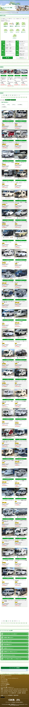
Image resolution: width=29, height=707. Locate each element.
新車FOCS (11, 26)
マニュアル (22, 45)
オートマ (21, 44)
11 (14, 97)
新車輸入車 (5, 26)
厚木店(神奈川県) (15, 690)
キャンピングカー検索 (4, 679)
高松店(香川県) (20, 691)
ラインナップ (3, 676)
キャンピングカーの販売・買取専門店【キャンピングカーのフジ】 (13, 704)
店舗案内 (2, 688)
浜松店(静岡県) (6, 691)
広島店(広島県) (15, 691)
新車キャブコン (17, 26)
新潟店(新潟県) (20, 690)
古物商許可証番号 (15, 695)
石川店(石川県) (24, 690)
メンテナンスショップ (4, 681)
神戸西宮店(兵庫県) (10, 691)
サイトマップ (5, 695)
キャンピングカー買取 (4, 687)
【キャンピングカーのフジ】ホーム (6, 675)
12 (16, 97)
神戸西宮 (6, 685)
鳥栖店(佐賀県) (24, 691)
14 (19, 97)
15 (21, 97)
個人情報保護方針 (10, 695)
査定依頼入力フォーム (11, 687)
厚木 (3, 685)
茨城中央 (2, 685)
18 (26, 97)
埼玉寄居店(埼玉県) (6, 690)
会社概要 (2, 695)
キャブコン (23, 26)
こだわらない (22, 43)
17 (24, 97)
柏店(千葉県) (10, 690)
